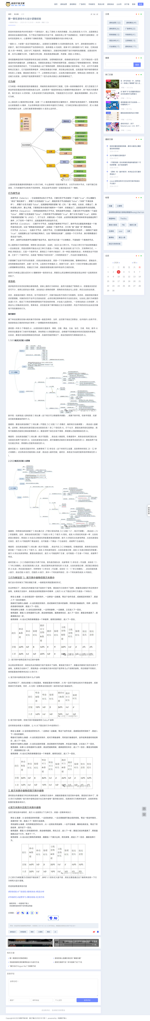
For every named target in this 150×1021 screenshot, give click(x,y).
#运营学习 (21, 897)
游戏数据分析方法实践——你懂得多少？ (130, 103)
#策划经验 (30, 897)
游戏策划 (73, 4)
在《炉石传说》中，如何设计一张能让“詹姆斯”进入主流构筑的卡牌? (131, 82)
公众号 (119, 4)
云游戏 (111, 231)
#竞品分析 (40, 891)
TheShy (123, 218)
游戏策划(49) (131, 22)
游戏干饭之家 (70, 926)
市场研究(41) (130, 34)
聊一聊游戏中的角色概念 (19, 958)
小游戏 (40, 932)
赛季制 (111, 237)
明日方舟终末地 (114, 244)
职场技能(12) (114, 34)
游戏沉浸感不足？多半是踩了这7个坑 (68, 962)
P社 (123, 225)
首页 (56, 4)
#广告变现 (21, 891)
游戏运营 (63, 4)
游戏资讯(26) (114, 28)
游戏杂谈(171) (130, 46)
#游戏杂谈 (30, 891)
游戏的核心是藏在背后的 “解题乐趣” (68, 958)
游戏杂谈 (110, 4)
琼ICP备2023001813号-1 (38, 1018)
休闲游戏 (23, 932)
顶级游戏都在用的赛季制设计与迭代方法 (24, 962)
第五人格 (122, 237)
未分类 (16, 14)
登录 (133, 4)
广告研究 (82, 4)
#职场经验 (12, 891)
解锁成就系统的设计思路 (130, 113)
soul (120, 231)
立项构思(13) (130, 40)
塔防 (32, 932)
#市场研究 (12, 897)
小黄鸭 (119, 206)
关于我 (126, 4)
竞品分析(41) (114, 40)
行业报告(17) (114, 46)
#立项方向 (40, 897)
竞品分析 (101, 4)
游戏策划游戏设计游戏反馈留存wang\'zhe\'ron (126, 212)
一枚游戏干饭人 (13, 22)
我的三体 (133, 225)
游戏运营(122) (114, 22)
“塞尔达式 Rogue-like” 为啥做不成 (23, 966)
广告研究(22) (130, 28)
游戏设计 (13, 932)
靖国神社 (112, 218)
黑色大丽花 (113, 225)
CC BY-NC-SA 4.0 (43, 926)
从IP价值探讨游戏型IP (118, 155)
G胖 (128, 231)
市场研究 (91, 4)
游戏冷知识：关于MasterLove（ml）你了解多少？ (131, 124)
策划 (48, 932)
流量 (110, 206)
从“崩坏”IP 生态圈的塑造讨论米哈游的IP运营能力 (130, 92)
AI (55, 932)
